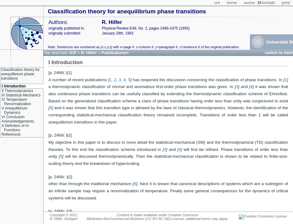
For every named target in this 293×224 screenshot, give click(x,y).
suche (249, 2)
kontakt (268, 2)
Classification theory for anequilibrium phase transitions (127, 11)
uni (217, 2)
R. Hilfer (89, 52)
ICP (73, 52)
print (286, 2)
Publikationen (114, 52)
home (232, 2)
